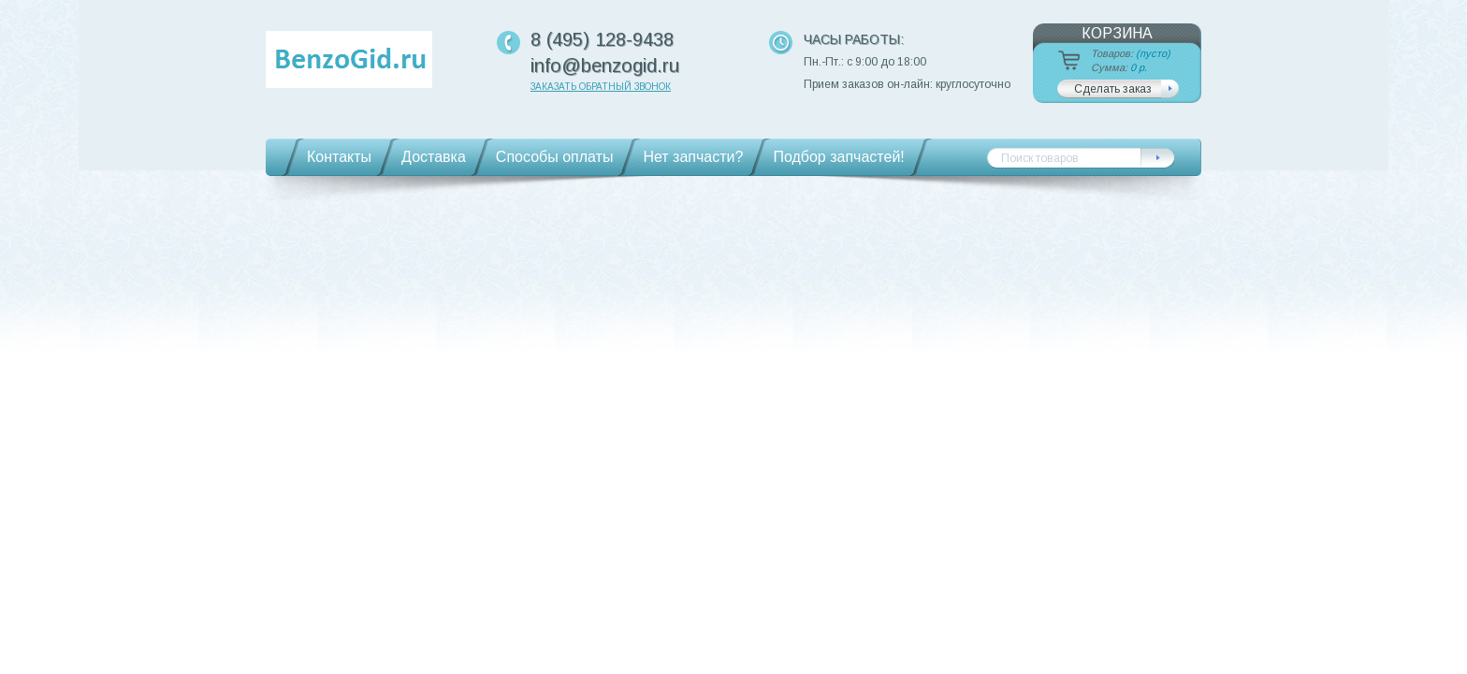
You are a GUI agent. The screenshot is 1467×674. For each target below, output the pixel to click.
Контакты (339, 157)
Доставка (433, 157)
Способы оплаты (555, 157)
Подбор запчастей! (838, 157)
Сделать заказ (1113, 88)
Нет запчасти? (693, 157)
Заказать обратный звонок (600, 86)
